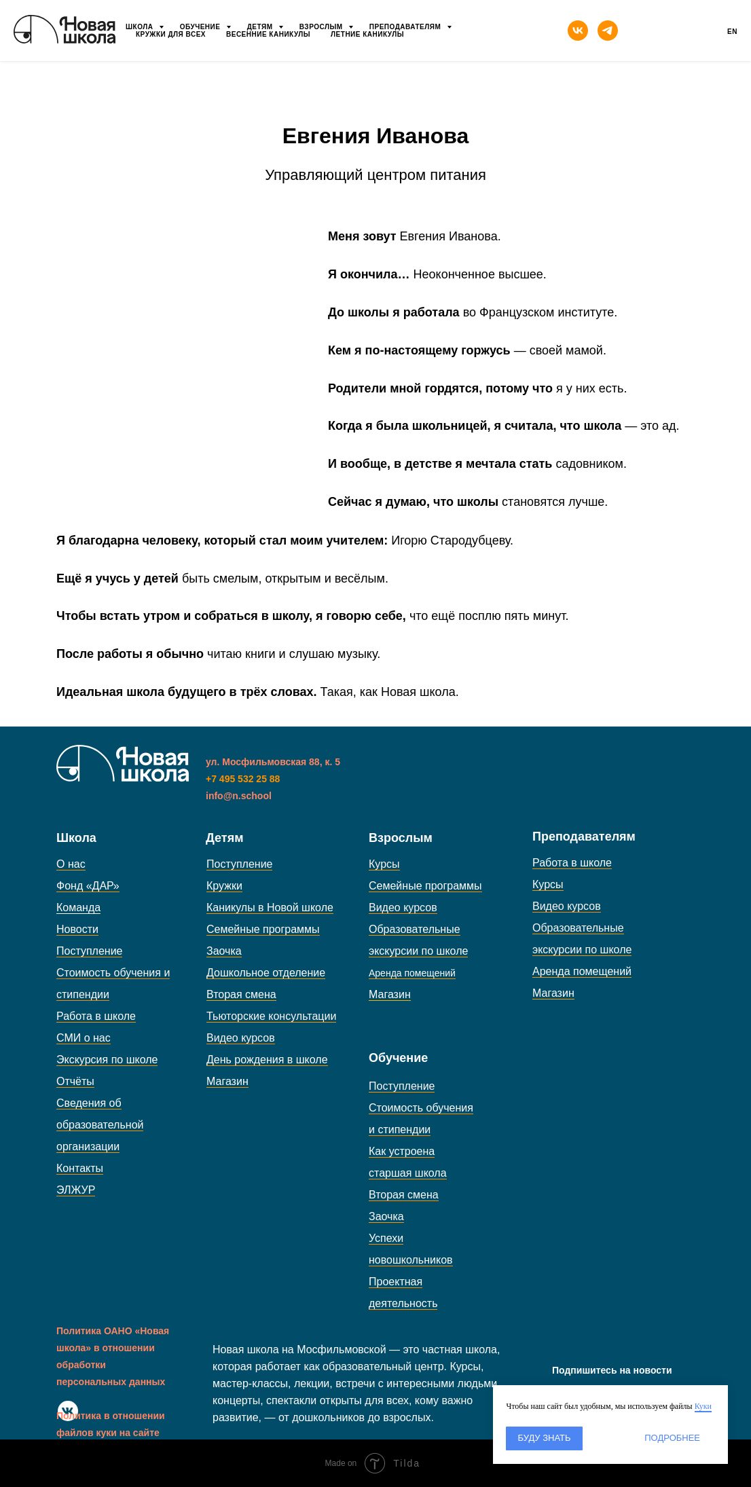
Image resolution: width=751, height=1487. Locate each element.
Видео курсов (240, 1038)
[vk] (578, 30)
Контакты (79, 1168)
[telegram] (608, 30)
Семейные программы (263, 929)
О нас (71, 864)
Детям (261, 27)
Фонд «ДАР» (88, 886)
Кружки (224, 886)
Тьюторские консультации (271, 1016)
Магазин (227, 1081)
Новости (77, 929)
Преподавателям (406, 27)
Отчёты (75, 1081)
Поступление (89, 951)
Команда (78, 907)
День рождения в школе (267, 1059)
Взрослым (322, 27)
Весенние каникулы (268, 34)
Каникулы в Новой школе (269, 907)
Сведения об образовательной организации (99, 1124)
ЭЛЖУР (75, 1190)
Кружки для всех (171, 34)
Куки (703, 1406)
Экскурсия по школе (107, 1059)
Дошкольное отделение (265, 972)
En (732, 31)
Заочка (224, 951)
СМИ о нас (83, 1038)
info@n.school (239, 795)
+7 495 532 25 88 (243, 778)
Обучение (201, 27)
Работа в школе (96, 1016)
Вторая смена (241, 994)
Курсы (384, 864)
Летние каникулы (367, 34)
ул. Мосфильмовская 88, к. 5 (273, 761)
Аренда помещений (581, 971)
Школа (140, 27)
